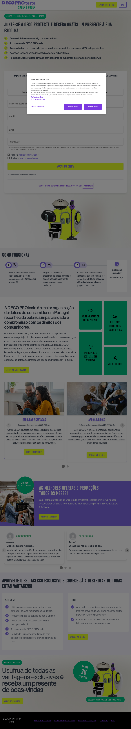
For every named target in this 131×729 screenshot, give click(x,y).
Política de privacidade (38, 99)
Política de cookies (37, 97)
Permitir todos (93, 107)
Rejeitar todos (73, 107)
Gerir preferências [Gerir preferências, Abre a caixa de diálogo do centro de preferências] (37, 106)
